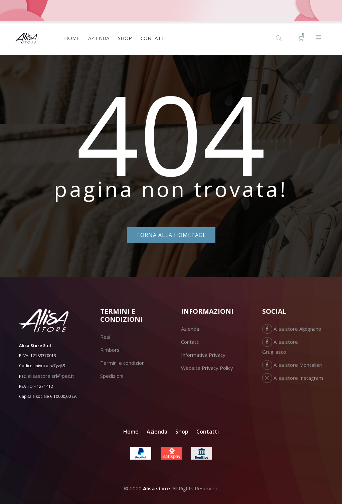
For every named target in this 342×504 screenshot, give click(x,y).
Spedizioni (111, 375)
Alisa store (156, 488)
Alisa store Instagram (292, 377)
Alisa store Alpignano (291, 328)
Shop (181, 431)
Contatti (190, 341)
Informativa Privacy (203, 354)
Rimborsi (110, 349)
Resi (105, 336)
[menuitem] (72, 38)
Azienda (190, 328)
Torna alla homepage (171, 235)
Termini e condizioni (123, 362)
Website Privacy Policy (207, 367)
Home (131, 431)
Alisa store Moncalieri (292, 364)
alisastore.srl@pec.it (51, 375)
